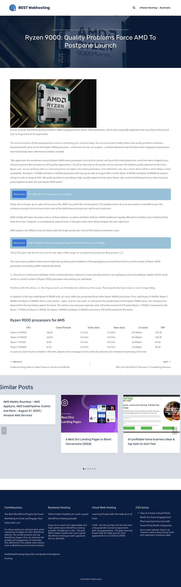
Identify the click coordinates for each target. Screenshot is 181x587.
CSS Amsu (142, 508)
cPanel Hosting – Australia (155, 7)
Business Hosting (59, 508)
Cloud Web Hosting (104, 508)
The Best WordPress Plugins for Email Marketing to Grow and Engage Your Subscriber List (24, 518)
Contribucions (13, 508)
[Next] (174, 430)
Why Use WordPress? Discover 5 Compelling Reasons (132, 364)
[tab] (83, 469)
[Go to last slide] (4, 430)
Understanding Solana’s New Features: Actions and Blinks (49, 364)
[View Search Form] (134, 7)
